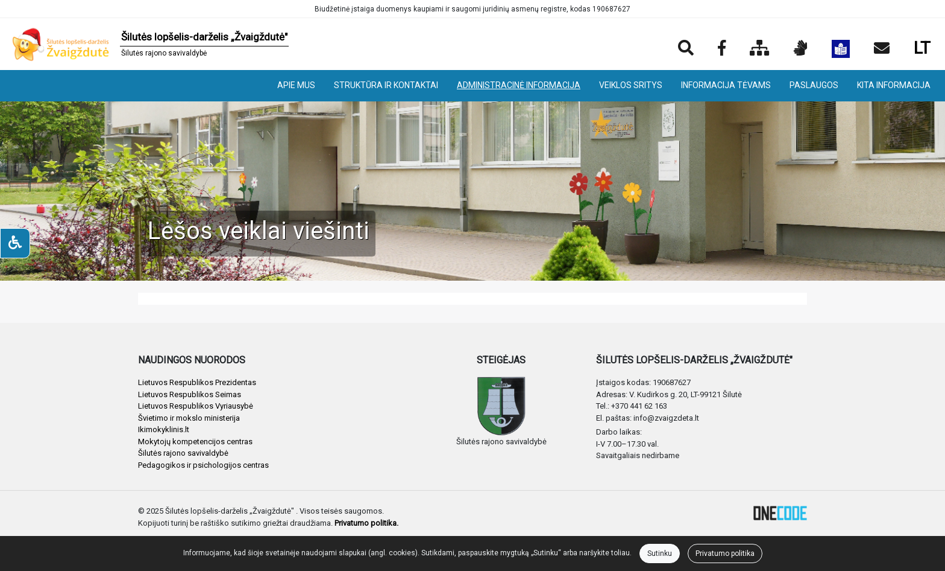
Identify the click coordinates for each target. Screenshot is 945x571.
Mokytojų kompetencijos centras (195, 441)
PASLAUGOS (814, 85)
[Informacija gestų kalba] (800, 49)
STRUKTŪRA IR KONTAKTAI (386, 85)
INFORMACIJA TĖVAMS (726, 85)
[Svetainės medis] (759, 49)
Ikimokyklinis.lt (163, 429)
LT (922, 48)
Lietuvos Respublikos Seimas (189, 394)
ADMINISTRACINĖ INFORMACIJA (518, 85)
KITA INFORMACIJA (894, 85)
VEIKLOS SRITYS (630, 85)
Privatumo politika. (366, 523)
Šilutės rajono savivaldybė (183, 453)
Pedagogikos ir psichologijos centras (203, 465)
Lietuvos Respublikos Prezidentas (197, 382)
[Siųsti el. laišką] (881, 49)
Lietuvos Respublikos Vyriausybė (195, 405)
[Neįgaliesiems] (15, 243)
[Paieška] (686, 49)
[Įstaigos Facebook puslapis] (721, 49)
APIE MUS (296, 85)
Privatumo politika (725, 553)
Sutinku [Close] (659, 553)
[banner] (149, 44)
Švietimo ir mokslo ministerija (189, 418)
